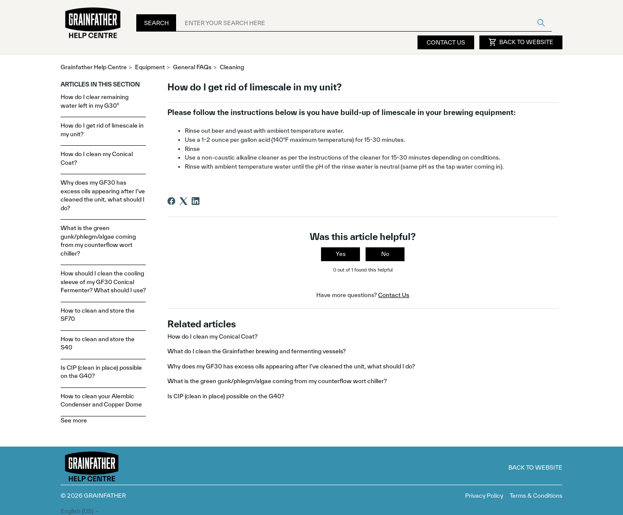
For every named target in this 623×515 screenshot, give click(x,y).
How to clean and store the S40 (98, 343)
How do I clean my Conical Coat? (97, 158)
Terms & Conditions (536, 495)
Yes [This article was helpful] (341, 253)
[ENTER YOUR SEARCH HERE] (364, 23)
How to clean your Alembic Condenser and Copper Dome (101, 400)
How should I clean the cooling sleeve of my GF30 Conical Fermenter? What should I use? (103, 282)
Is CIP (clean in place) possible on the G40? (101, 372)
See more (74, 420)
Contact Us (446, 42)
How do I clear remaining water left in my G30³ (94, 101)
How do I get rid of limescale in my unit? (102, 130)
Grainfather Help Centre (94, 67)
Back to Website (520, 42)
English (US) (80, 511)
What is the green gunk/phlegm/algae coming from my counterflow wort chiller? (98, 240)
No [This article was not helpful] (385, 253)
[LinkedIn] (195, 201)
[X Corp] (183, 201)
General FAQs (192, 67)
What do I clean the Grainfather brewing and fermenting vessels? (256, 351)
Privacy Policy (484, 495)
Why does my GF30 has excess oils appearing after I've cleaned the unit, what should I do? (103, 195)
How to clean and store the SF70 (98, 315)
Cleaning (232, 67)
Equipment (150, 67)
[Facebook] (171, 201)
